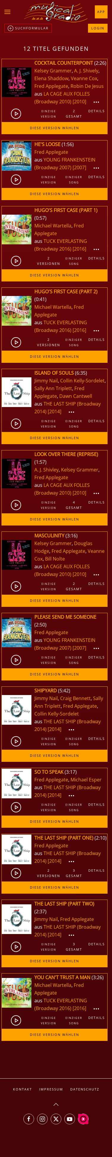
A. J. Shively (86, 70)
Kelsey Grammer (53, 70)
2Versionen (48, 261)
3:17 (70, 772)
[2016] (79, 249)
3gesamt (74, 873)
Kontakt (22, 1089)
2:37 (40, 911)
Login (97, 28)
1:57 (40, 462)
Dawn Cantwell (75, 396)
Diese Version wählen (54, 128)
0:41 (40, 299)
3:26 (97, 977)
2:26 (100, 63)
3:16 (71, 535)
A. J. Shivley (46, 469)
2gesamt (74, 113)
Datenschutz (84, 1089)
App (101, 12)
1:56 (67, 144)
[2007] (79, 167)
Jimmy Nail (46, 380)
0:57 (40, 218)
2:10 (100, 838)
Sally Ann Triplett (53, 388)
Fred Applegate (51, 86)
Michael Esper (86, 779)
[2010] (79, 101)
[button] (7, 12)
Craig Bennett (75, 698)
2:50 (40, 624)
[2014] (54, 411)
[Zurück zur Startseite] (56, 12)
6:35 (81, 373)
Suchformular (28, 28)
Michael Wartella (52, 225)
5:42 (64, 690)
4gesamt (74, 505)
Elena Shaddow (51, 78)
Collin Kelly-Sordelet (82, 380)
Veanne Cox (84, 78)
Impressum (51, 1089)
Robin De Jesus (87, 86)
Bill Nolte (55, 558)
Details (96, 111)
